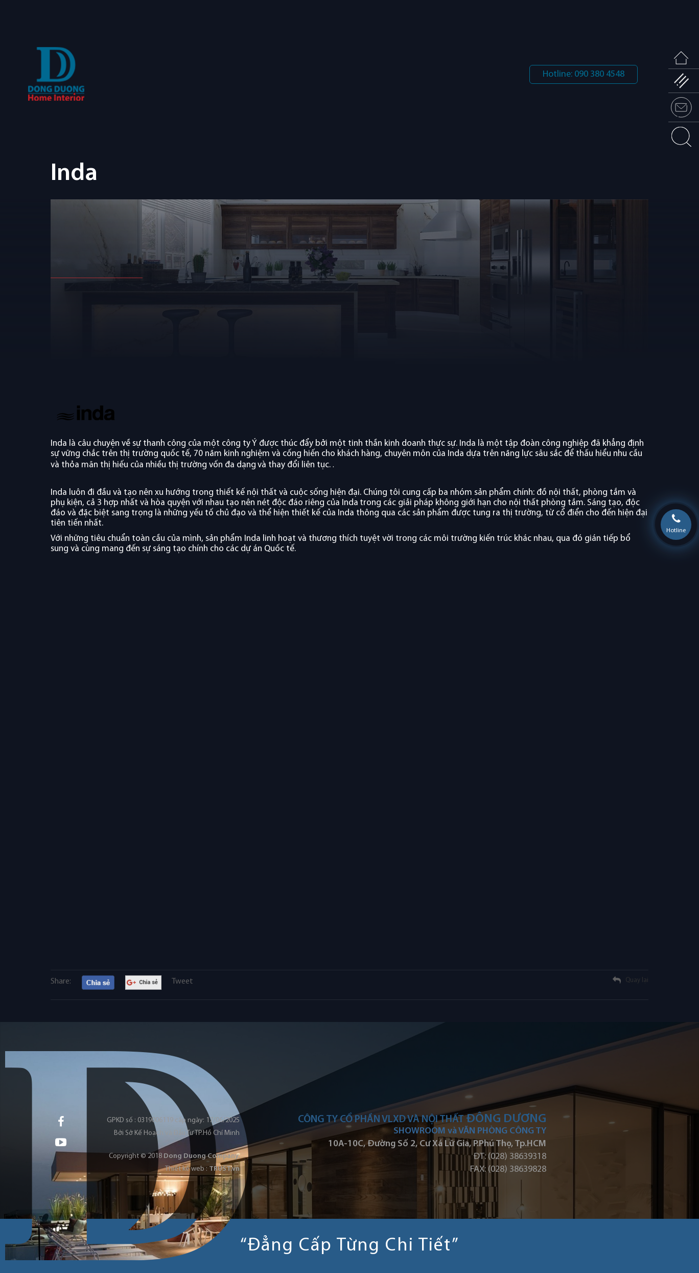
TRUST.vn (224, 1169)
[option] (349, 302)
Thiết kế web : (186, 1169)
